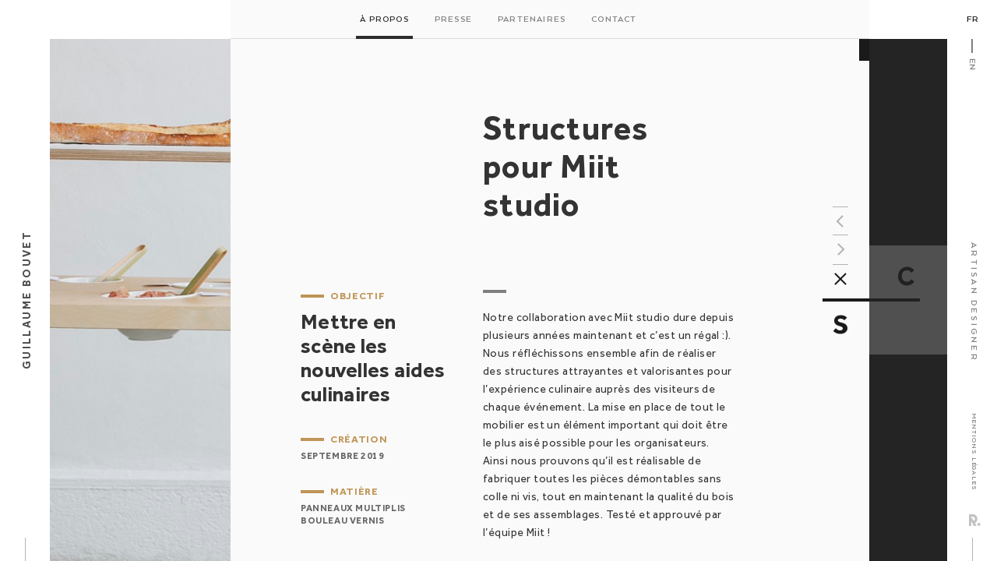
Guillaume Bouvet (26, 300)
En (972, 64)
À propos (384, 19)
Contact (613, 19)
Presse (453, 19)
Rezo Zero (975, 520)
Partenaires (531, 19)
